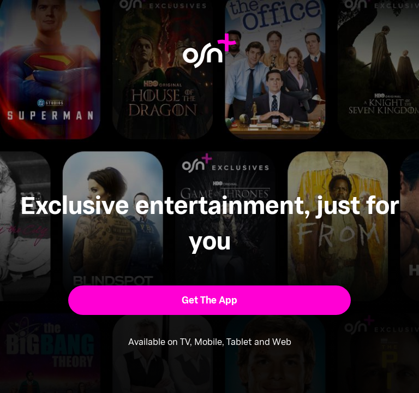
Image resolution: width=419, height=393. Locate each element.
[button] (209, 300)
